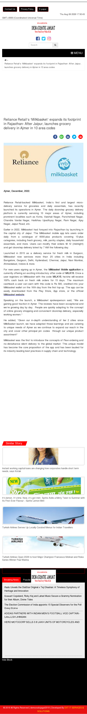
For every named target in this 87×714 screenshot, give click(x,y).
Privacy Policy (27, 9)
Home (6, 595)
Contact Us (10, 9)
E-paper (43, 9)
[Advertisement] (43, 95)
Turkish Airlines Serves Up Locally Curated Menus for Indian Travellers (37, 527)
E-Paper (7, 616)
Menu (77, 53)
